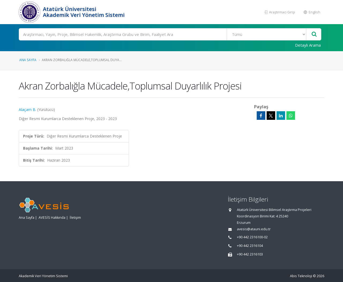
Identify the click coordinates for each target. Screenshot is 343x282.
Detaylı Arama (308, 45)
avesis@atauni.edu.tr (254, 229)
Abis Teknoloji (301, 276)
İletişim (75, 217)
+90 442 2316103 (250, 254)
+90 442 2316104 (250, 245)
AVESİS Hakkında (52, 217)
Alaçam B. (27, 109)
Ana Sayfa (27, 60)
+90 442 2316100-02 (252, 237)
